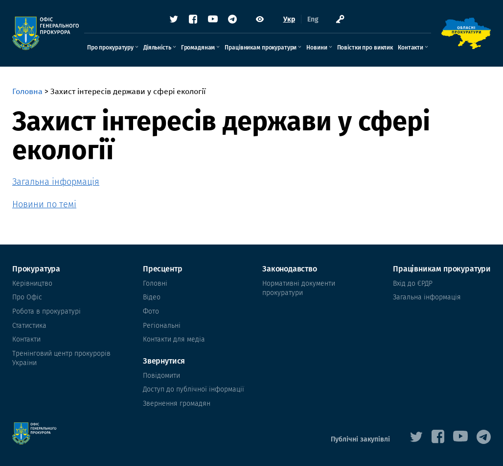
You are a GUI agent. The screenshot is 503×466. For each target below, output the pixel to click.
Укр (289, 19)
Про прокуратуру (110, 47)
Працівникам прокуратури (261, 47)
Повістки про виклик (365, 47)
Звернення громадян (176, 403)
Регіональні (162, 325)
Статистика (29, 325)
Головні (155, 283)
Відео (151, 297)
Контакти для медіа (174, 339)
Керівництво (32, 283)
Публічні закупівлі (360, 439)
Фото (151, 311)
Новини (316, 47)
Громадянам (198, 47)
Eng (313, 19)
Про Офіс (27, 297)
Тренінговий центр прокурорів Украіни (61, 358)
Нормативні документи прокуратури (298, 288)
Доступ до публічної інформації (193, 389)
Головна (27, 91)
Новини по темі (44, 204)
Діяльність (157, 47)
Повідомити (161, 375)
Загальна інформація (55, 181)
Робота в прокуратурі (46, 311)
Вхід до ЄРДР (413, 283)
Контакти (410, 47)
